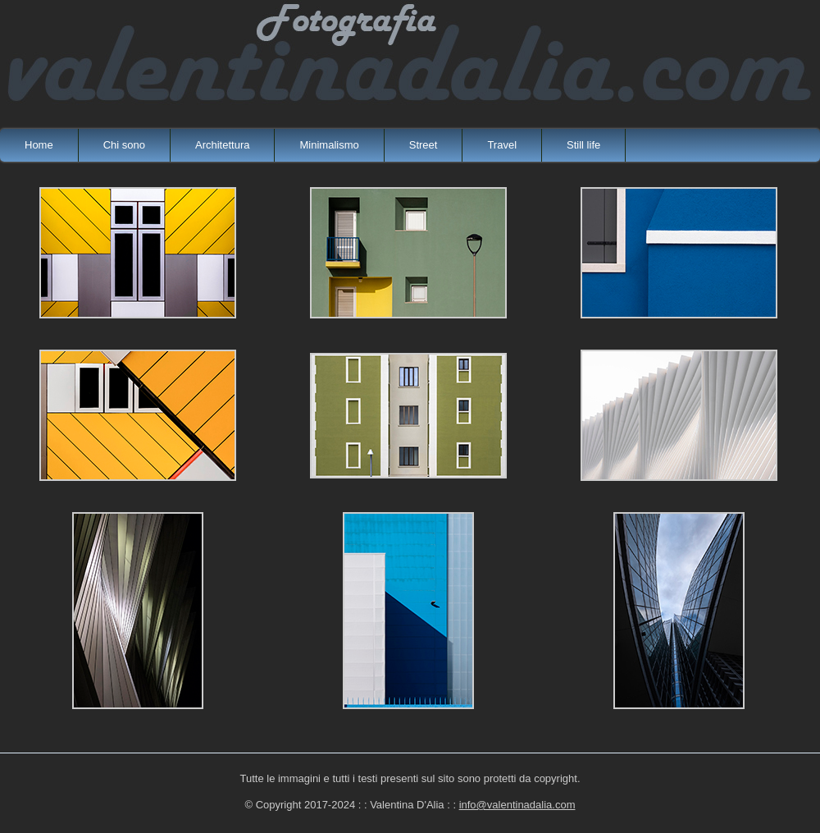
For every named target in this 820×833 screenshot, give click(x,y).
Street (423, 145)
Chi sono (124, 145)
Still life (583, 145)
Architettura (222, 145)
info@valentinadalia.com (517, 805)
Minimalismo (328, 145)
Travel (502, 145)
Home (39, 145)
